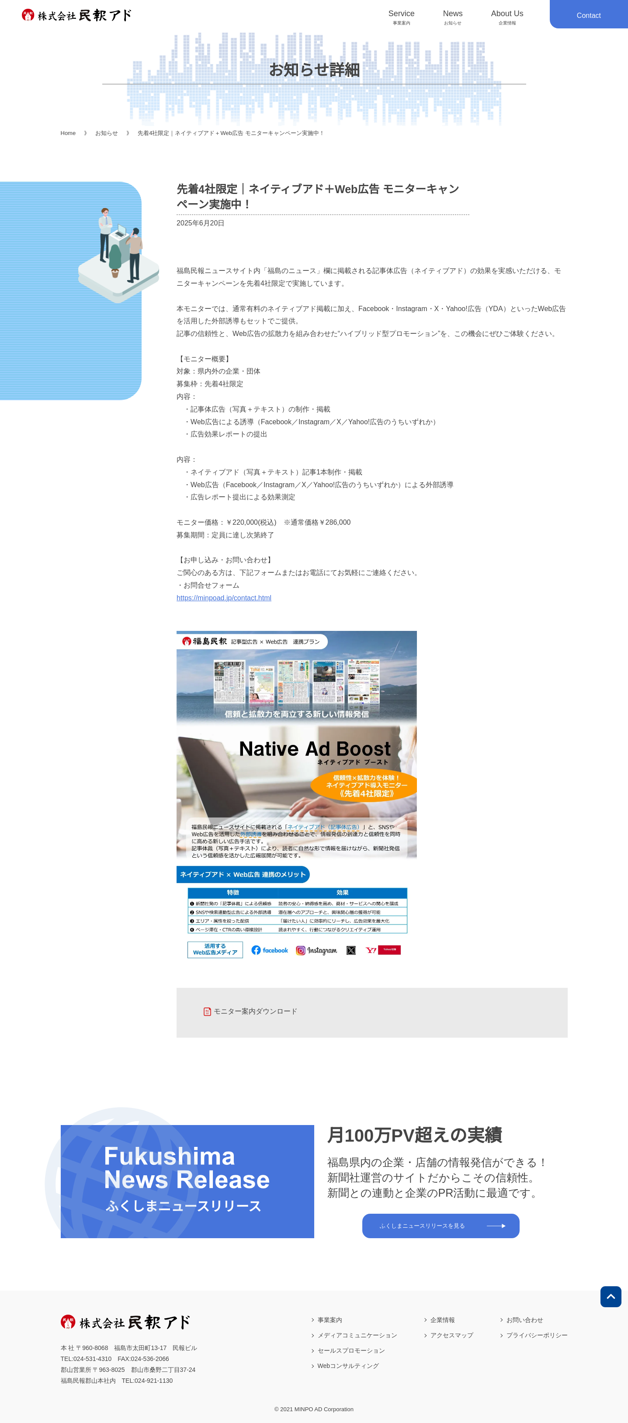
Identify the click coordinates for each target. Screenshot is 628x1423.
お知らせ (106, 133)
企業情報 (442, 1319)
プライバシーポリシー (537, 1335)
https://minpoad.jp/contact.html (224, 598)
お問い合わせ (525, 1319)
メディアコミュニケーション (357, 1335)
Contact (589, 15)
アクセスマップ (451, 1335)
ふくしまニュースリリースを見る (422, 1225)
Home (68, 133)
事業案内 (330, 1319)
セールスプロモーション (351, 1350)
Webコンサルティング (348, 1365)
